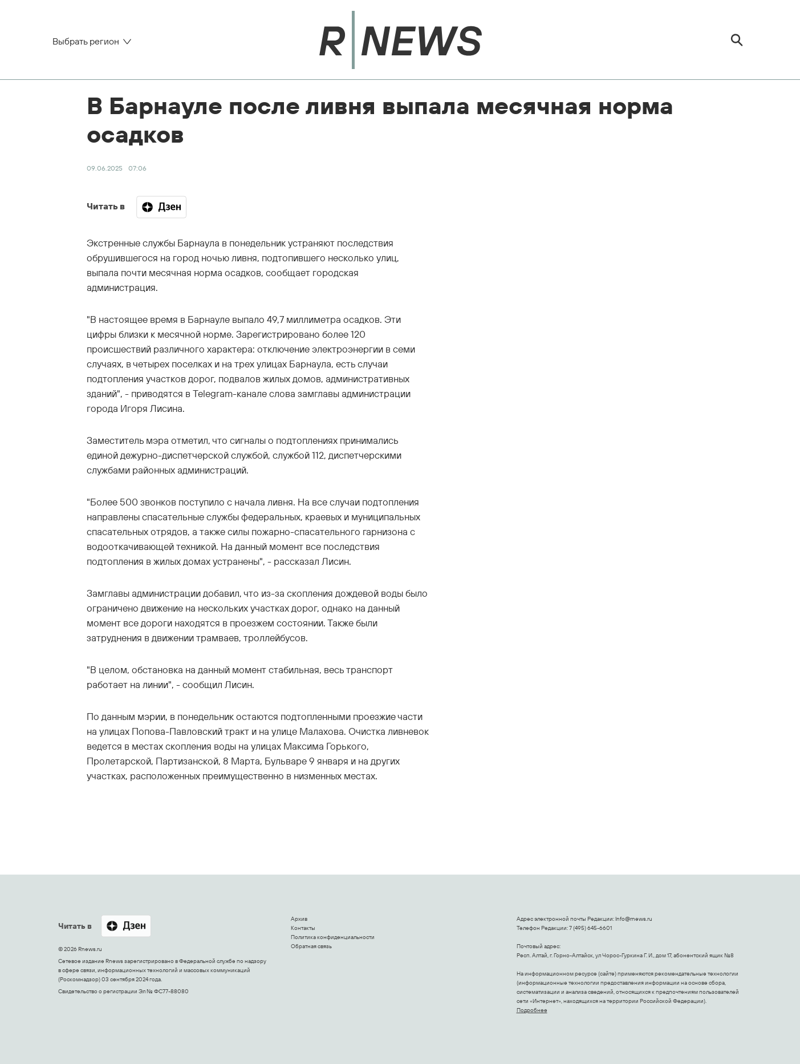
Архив (299, 919)
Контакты (303, 928)
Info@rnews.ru (633, 919)
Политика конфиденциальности (333, 937)
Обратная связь (311, 946)
